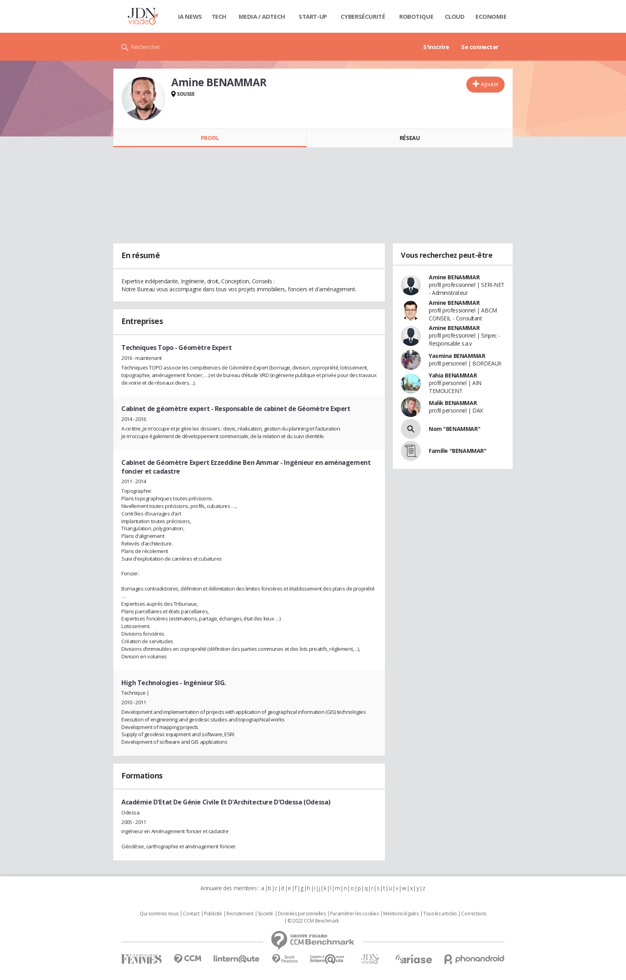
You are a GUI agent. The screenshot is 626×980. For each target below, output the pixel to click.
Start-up (313, 16)
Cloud (455, 16)
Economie (491, 16)
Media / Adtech (262, 16)
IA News (190, 16)
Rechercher (145, 47)
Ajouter (490, 84)
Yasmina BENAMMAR (457, 356)
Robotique (416, 16)
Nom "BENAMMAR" (454, 429)
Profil (210, 138)
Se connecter (480, 47)
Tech (219, 16)
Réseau (410, 138)
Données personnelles (302, 914)
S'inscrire (436, 47)
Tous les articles (440, 914)
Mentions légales (400, 914)
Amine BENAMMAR (454, 277)
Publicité (213, 914)
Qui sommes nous (159, 914)
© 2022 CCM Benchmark (313, 921)
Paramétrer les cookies (354, 914)
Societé (265, 914)
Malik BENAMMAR (453, 403)
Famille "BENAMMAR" (457, 450)
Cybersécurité (363, 16)
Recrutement (239, 914)
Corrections (473, 914)
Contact (191, 914)
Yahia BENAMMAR (453, 375)
